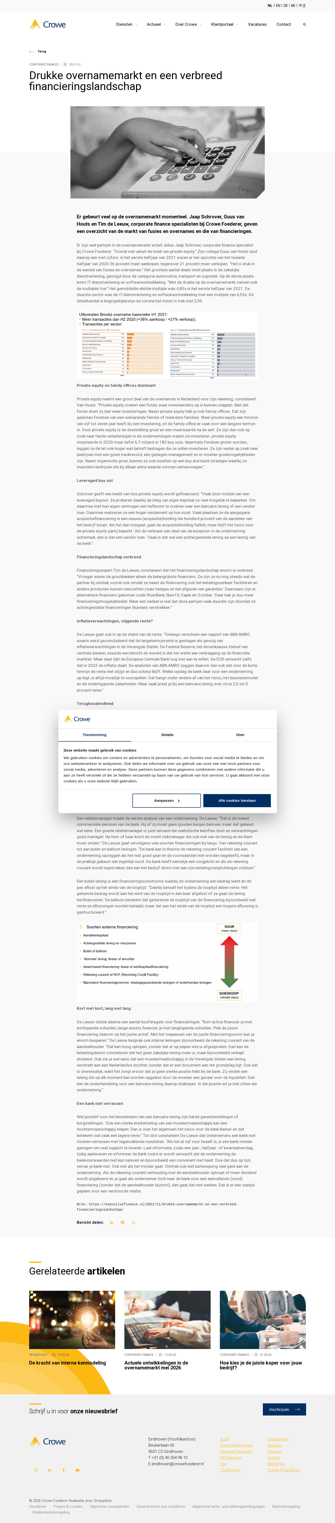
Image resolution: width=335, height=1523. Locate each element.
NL (270, 5)
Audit (224, 1439)
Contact (283, 24)
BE (293, 5)
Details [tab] (168, 735)
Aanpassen (167, 801)
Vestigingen (277, 1439)
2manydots (103, 1500)
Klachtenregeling (286, 1506)
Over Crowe (186, 24)
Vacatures (257, 24)
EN (278, 5)
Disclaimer (37, 1506)
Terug (42, 51)
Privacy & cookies (68, 1506)
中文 (302, 5)
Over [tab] (240, 735)
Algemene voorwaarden (109, 1506)
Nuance (274, 1445)
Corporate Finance (236, 1445)
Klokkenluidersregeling (51, 1512)
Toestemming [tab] (95, 735)
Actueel (154, 24)
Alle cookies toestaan (237, 801)
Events (273, 1457)
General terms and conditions (161, 1506)
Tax (223, 1463)
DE (286, 5)
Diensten (124, 24)
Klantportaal (222, 24)
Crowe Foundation (284, 1469)
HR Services (231, 1457)
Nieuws (274, 1451)
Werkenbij (276, 1463)
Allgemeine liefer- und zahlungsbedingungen (228, 1506)
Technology (230, 1469)
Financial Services (236, 1451)
